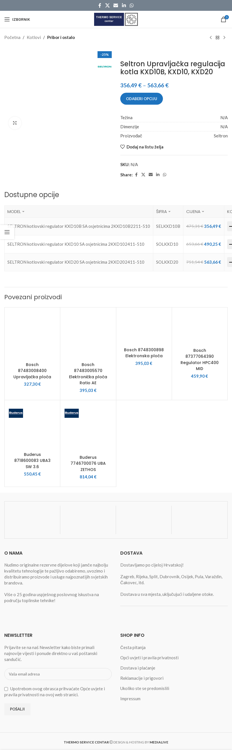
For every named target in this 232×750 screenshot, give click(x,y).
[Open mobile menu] (17, 19)
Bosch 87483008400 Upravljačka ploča (32, 370)
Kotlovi (34, 37)
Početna (12, 37)
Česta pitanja (133, 646)
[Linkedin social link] (124, 5)
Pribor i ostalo (61, 37)
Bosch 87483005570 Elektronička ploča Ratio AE (88, 373)
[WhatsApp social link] (131, 5)
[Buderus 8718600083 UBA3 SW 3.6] (32, 426)
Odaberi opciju (141, 98)
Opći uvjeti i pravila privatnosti (149, 656)
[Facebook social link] (99, 5)
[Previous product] (210, 37)
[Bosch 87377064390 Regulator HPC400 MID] (199, 328)
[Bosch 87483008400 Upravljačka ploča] (32, 335)
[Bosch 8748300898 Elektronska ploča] (144, 328)
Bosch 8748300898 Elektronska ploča (143, 356)
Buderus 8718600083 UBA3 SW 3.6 (32, 460)
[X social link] (107, 5)
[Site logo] (116, 18)
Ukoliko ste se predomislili (144, 687)
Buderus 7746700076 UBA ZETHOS (88, 462)
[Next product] (224, 37)
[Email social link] (116, 5)
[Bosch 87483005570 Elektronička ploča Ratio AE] (88, 335)
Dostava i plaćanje (137, 666)
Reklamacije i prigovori (141, 676)
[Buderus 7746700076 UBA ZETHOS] (88, 427)
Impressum (130, 697)
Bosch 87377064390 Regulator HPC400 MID (199, 359)
